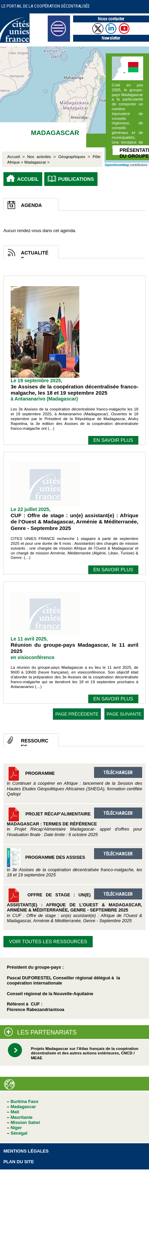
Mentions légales (26, 1151)
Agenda (31, 205)
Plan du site (18, 1161)
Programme (74, 781)
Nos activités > (41, 157)
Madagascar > (36, 162)
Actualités (34, 254)
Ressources (34, 742)
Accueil (28, 179)
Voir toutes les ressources (48, 941)
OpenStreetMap (117, 165)
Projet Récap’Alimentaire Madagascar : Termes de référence (74, 822)
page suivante (124, 714)
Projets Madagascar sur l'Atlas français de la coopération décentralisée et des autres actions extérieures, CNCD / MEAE (84, 1053)
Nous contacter (111, 18)
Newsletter (111, 38)
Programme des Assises (74, 862)
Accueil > (17, 157)
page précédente (77, 714)
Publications (76, 179)
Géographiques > (74, 157)
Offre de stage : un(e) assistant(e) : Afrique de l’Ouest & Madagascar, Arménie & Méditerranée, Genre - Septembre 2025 (74, 905)
